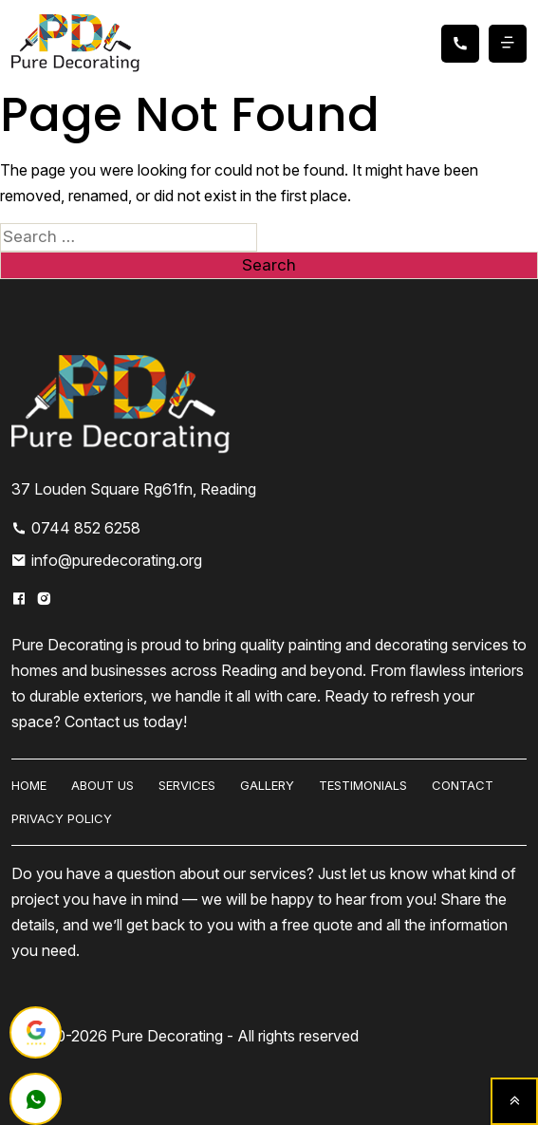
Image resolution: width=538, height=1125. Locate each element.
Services (186, 785)
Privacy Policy (61, 818)
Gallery (267, 785)
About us (102, 785)
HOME (28, 785)
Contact (462, 785)
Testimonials (363, 785)
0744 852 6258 (75, 527)
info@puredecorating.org (106, 560)
